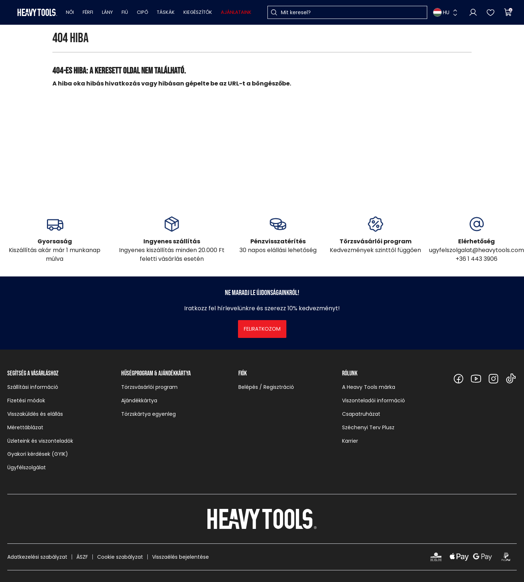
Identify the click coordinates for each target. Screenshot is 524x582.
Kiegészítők (197, 12)
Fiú (125, 12)
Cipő (142, 12)
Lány (107, 12)
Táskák (166, 12)
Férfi (88, 12)
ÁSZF (82, 556)
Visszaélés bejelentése (180, 556)
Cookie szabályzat (120, 556)
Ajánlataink (236, 12)
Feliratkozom (262, 328)
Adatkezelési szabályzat (37, 556)
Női (70, 12)
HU (441, 12)
